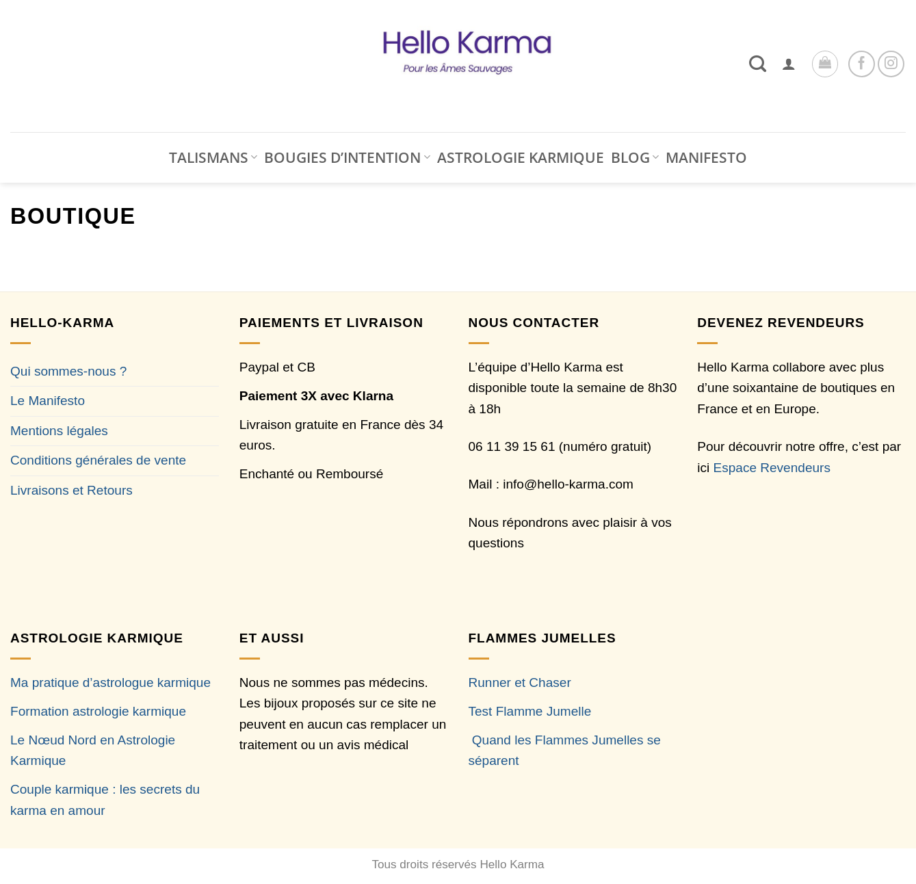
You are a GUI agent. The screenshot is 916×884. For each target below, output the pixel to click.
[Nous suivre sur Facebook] (861, 64)
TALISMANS (213, 157)
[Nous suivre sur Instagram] (891, 64)
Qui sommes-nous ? (68, 371)
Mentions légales (59, 431)
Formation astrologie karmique (98, 711)
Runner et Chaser (520, 682)
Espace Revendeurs (772, 467)
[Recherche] (757, 64)
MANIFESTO (706, 157)
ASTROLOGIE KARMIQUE (520, 157)
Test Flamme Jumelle (530, 711)
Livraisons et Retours (71, 490)
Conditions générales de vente (98, 460)
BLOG (635, 157)
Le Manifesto (47, 400)
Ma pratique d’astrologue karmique (110, 682)
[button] (789, 64)
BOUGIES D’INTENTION (347, 157)
